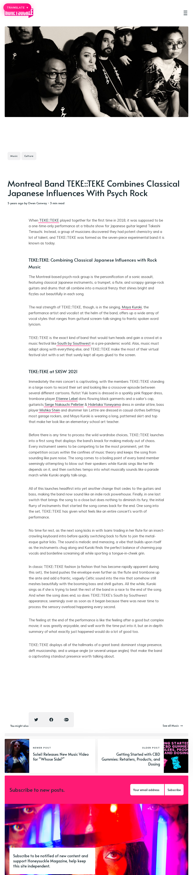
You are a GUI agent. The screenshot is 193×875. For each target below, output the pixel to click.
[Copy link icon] (66, 719)
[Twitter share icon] (36, 719)
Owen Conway (37, 203)
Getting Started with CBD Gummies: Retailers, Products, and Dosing (131, 759)
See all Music (173, 725)
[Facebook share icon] (51, 719)
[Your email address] (147, 789)
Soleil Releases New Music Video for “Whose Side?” (61, 757)
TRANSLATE (17, 7)
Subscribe (174, 790)
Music (14, 156)
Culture (29, 156)
